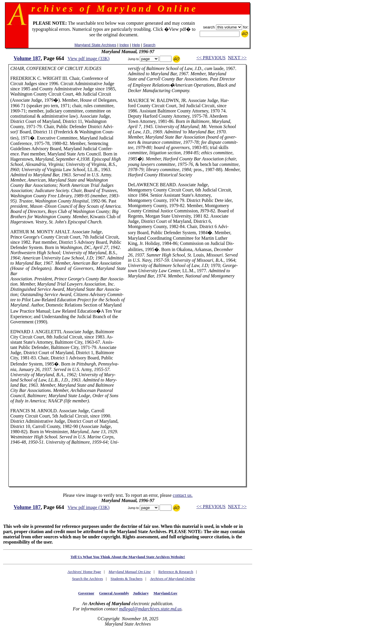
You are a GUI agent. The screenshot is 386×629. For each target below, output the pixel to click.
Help (136, 45)
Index (124, 45)
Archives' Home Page (84, 571)
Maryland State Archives (95, 45)
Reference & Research (175, 571)
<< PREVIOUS (211, 57)
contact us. (182, 495)
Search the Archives (87, 578)
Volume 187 (27, 58)
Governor (86, 593)
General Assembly (114, 593)
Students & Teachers (126, 578)
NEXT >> (237, 57)
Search (149, 45)
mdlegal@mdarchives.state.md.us (150, 608)
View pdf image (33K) (88, 58)
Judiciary (141, 593)
